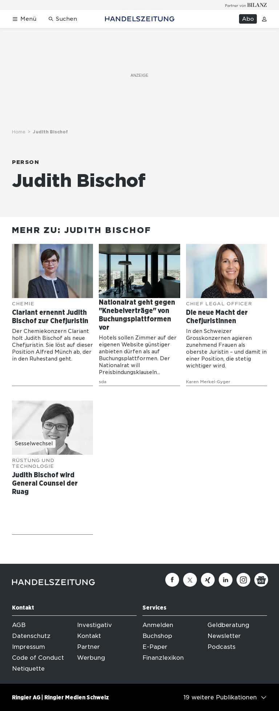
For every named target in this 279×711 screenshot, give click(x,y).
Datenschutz (31, 635)
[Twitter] (190, 580)
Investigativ (94, 625)
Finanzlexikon (163, 657)
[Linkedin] (225, 580)
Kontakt (89, 635)
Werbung (91, 657)
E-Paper (154, 646)
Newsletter (224, 635)
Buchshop (157, 635)
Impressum (28, 646)
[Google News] (261, 580)
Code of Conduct (38, 657)
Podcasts (221, 646)
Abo (248, 19)
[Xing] (208, 580)
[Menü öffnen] (24, 19)
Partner (88, 646)
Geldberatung (228, 625)
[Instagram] (243, 580)
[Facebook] (172, 580)
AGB (18, 625)
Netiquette (28, 668)
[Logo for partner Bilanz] (246, 5)
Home (18, 131)
